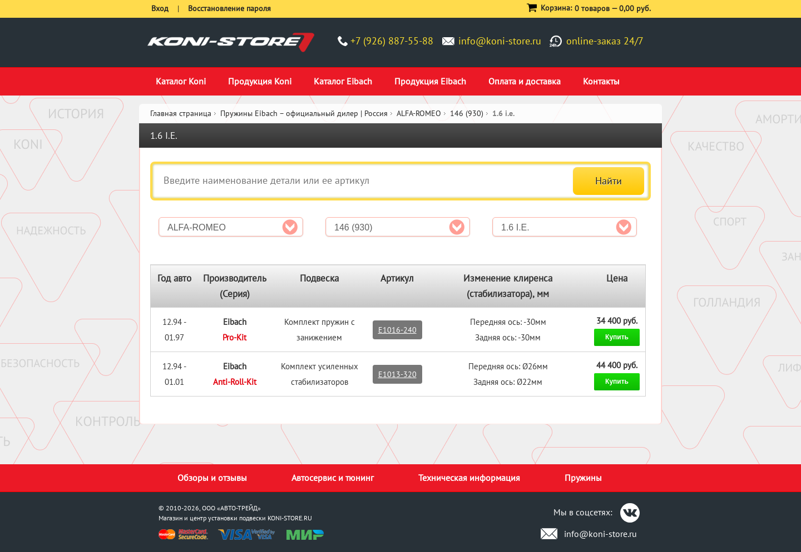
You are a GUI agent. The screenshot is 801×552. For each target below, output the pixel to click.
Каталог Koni (181, 81)
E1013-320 (397, 374)
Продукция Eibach (430, 81)
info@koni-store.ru (499, 40)
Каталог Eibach (343, 81)
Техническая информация (469, 477)
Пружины (583, 477)
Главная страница (180, 113)
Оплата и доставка (524, 81)
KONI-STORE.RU (290, 518)
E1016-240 (397, 330)
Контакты (601, 81)
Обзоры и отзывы (212, 477)
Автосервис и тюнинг (332, 477)
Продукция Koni (259, 81)
